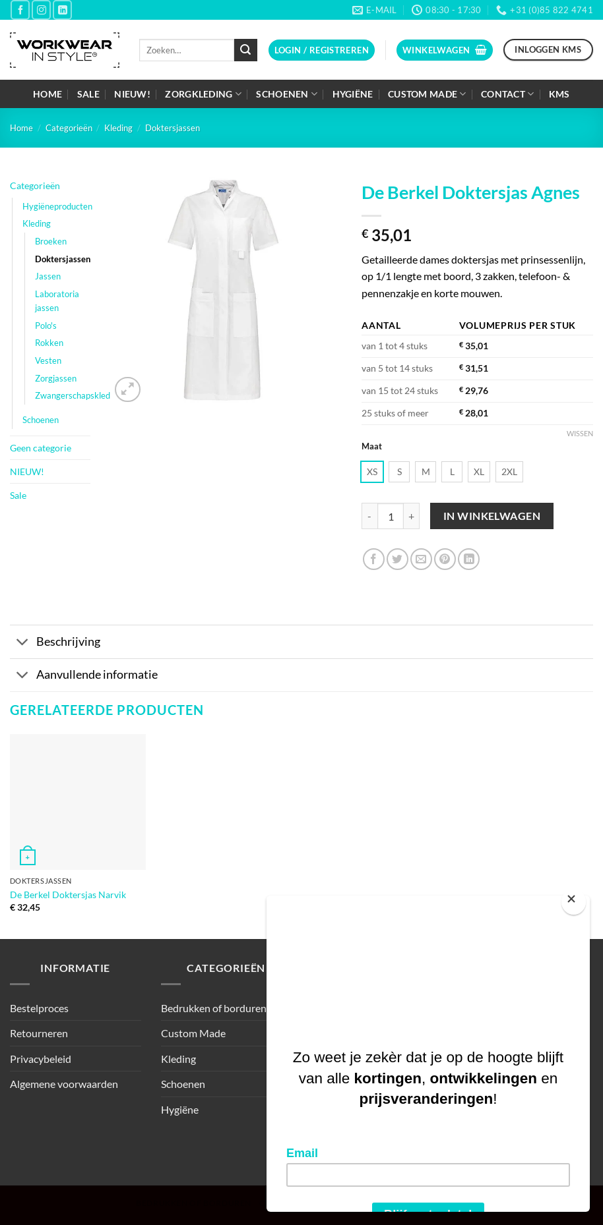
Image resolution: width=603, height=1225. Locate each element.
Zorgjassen (56, 378)
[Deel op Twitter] (397, 559)
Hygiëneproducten (57, 206)
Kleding (118, 128)
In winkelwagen (492, 516)
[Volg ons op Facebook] (20, 9)
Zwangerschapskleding (78, 395)
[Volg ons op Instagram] (41, 9)
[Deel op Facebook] (374, 559)
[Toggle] (23, 643)
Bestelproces (39, 1008)
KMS (559, 94)
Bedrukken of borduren (214, 1008)
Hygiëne (353, 94)
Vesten (48, 360)
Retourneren (39, 1033)
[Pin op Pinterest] (445, 559)
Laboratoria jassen (57, 301)
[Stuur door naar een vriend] (421, 559)
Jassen (48, 276)
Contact (507, 94)
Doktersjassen (172, 128)
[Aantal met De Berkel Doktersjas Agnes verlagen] (369, 516)
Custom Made (427, 94)
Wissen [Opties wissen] (580, 433)
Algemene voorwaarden (64, 1083)
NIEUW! (132, 94)
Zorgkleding (203, 94)
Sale (88, 94)
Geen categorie (40, 447)
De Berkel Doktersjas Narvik (68, 894)
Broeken (51, 241)
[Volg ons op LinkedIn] (62, 9)
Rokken (49, 342)
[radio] (372, 472)
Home (47, 94)
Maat (372, 446)
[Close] (573, 902)
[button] (322, 50)
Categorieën (69, 128)
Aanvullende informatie (84, 676)
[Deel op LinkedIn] (469, 559)
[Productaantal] (390, 516)
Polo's (46, 325)
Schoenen (286, 94)
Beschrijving (55, 643)
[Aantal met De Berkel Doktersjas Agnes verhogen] (412, 516)
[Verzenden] (245, 50)
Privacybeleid (40, 1058)
